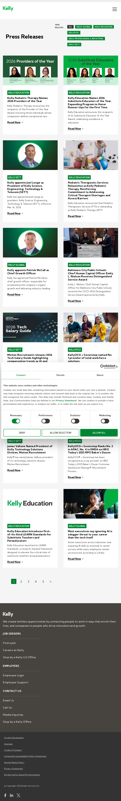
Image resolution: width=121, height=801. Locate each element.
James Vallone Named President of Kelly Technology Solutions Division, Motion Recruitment (29, 449)
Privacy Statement (66, 400)
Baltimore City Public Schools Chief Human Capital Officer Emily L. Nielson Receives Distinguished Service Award (90, 275)
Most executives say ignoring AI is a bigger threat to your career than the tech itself (90, 534)
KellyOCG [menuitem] (74, 33)
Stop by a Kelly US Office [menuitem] (19, 657)
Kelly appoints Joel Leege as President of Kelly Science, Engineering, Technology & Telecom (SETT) (25, 187)
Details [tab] (60, 375)
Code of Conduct (13, 750)
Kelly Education (18, 92)
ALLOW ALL (98, 432)
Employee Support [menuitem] (15, 682)
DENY (22, 432)
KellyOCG (75, 349)
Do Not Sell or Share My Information (22, 774)
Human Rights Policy (14, 762)
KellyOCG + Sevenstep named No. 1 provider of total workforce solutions (90, 358)
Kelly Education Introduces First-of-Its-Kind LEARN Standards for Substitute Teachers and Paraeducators (29, 536)
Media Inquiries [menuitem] (13, 714)
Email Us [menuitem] (8, 700)
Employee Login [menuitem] (13, 675)
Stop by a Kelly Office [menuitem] (17, 721)
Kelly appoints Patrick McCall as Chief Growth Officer (28, 272)
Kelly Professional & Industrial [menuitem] (86, 38)
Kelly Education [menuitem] (103, 27)
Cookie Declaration (14, 737)
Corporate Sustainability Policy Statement (25, 756)
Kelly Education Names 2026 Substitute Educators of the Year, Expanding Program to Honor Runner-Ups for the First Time (89, 102)
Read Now (13, 122)
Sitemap (8, 744)
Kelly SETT (14, 177)
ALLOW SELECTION (60, 432)
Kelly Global (16, 265)
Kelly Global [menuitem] (83, 27)
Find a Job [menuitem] (9, 643)
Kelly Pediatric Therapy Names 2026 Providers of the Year (27, 99)
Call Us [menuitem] (7, 707)
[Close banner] (117, 367)
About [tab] (100, 375)
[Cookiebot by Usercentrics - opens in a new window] (102, 366)
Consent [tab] (21, 375)
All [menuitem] (70, 27)
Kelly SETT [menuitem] (74, 44)
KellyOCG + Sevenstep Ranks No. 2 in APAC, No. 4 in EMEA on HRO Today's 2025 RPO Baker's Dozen (90, 449)
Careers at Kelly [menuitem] (13, 650)
